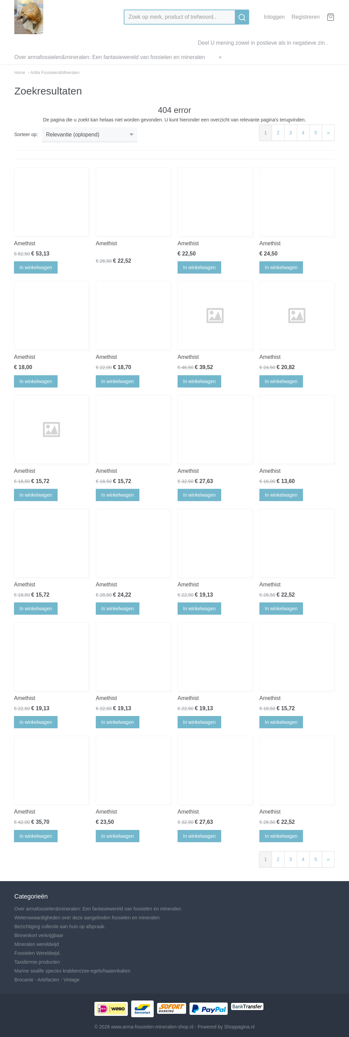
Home (19, 72)
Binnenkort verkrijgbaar (38, 935)
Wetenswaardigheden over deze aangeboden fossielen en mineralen (87, 917)
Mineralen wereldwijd (36, 944)
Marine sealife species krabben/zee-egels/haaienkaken (72, 971)
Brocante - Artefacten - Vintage (46, 979)
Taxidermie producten (37, 962)
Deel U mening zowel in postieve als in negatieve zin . (263, 43)
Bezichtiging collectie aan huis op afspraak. (60, 926)
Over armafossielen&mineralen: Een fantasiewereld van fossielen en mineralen (109, 57)
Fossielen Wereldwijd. (37, 953)
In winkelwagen (35, 267)
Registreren (305, 17)
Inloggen (274, 17)
